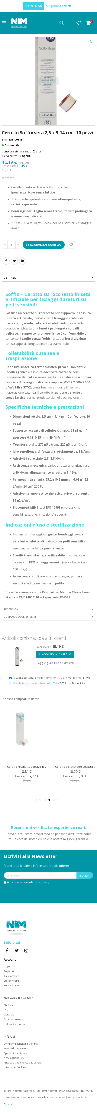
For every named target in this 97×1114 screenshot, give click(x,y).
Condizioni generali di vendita (21, 1043)
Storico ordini (11, 980)
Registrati (9, 971)
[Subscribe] (84, 875)
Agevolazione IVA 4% (15, 1058)
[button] (79, 23)
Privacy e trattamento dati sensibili (23, 1062)
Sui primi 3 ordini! (58, 6)
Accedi (70, 22)
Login (7, 966)
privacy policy (41, 882)
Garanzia (9, 1014)
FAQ (6, 1009)
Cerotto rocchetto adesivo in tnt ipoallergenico (75, 766)
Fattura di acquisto (14, 1024)
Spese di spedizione (15, 1053)
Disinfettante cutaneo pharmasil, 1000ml (36, 683)
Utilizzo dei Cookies (15, 1067)
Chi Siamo (9, 1005)
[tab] (48, 277)
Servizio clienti (12, 985)
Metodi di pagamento (16, 1048)
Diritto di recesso (13, 1019)
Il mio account (11, 976)
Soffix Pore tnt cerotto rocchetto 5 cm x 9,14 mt (27, 766)
